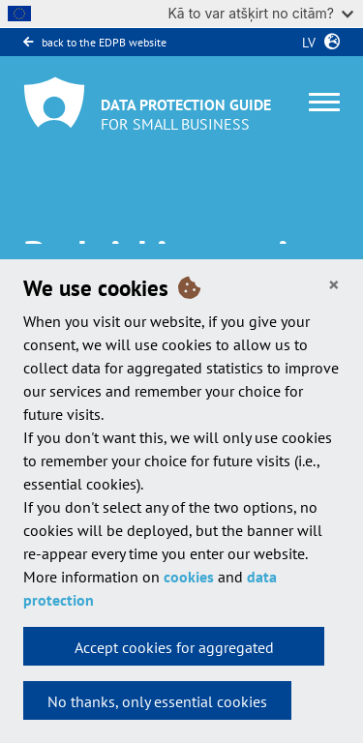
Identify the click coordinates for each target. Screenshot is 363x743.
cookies (189, 576)
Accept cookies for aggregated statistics (174, 652)
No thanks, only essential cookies (157, 701)
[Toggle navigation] (324, 102)
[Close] (334, 285)
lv (305, 42)
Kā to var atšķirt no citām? (260, 13)
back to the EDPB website (94, 42)
